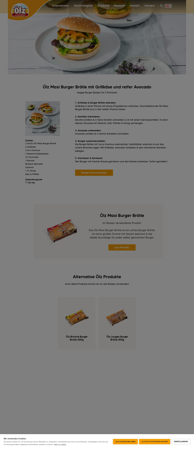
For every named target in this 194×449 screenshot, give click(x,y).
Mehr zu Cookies (60, 444)
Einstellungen (181, 442)
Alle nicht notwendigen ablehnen (155, 441)
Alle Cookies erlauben (125, 442)
